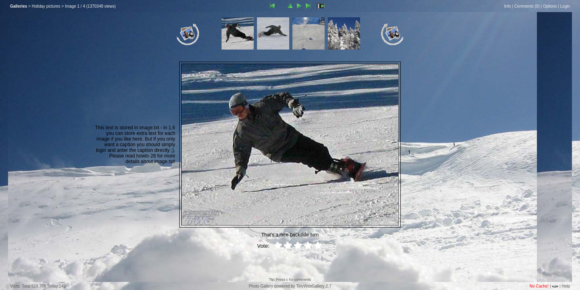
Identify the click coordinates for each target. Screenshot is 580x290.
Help (565, 286)
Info (507, 6)
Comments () (526, 6)
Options (550, 6)
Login (565, 6)
